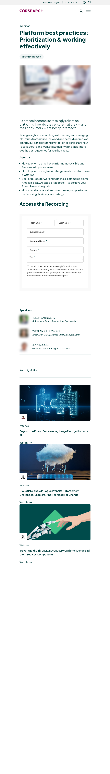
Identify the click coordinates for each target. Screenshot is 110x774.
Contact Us (71, 2)
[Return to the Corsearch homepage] (32, 10)
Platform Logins (51, 2)
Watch (24, 442)
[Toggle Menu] (87, 10)
